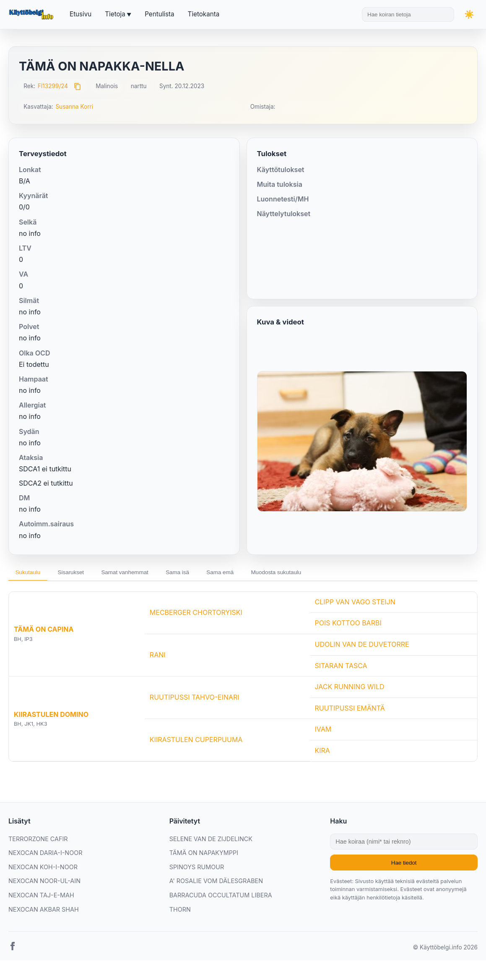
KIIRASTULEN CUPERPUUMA (196, 741)
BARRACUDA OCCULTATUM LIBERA (220, 896)
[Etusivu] (32, 14)
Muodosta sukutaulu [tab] (305, 573)
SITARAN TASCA (341, 667)
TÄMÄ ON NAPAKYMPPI (203, 854)
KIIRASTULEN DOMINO (51, 716)
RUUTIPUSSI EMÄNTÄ (350, 710)
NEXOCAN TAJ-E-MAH (41, 896)
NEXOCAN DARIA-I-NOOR (45, 854)
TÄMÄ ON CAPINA (44, 631)
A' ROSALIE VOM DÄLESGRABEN (216, 882)
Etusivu (80, 14)
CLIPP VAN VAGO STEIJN (355, 603)
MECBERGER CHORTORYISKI (196, 614)
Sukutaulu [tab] (30, 573)
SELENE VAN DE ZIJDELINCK (210, 840)
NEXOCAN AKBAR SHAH (43, 911)
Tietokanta (204, 14)
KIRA (322, 752)
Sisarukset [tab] (78, 573)
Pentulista (159, 14)
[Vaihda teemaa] (469, 14)
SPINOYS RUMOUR (196, 868)
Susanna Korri (74, 106)
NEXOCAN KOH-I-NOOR (43, 868)
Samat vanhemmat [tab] (137, 573)
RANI (158, 657)
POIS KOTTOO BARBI (348, 625)
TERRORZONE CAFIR (38, 840)
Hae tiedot (404, 864)
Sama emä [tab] (242, 573)
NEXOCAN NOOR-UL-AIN (44, 882)
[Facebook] (12, 950)
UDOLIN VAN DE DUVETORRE (362, 646)
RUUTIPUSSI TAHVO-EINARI (194, 699)
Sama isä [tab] (195, 573)
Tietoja (115, 14)
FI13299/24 (53, 86)
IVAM (323, 731)
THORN (180, 911)
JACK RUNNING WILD (350, 689)
